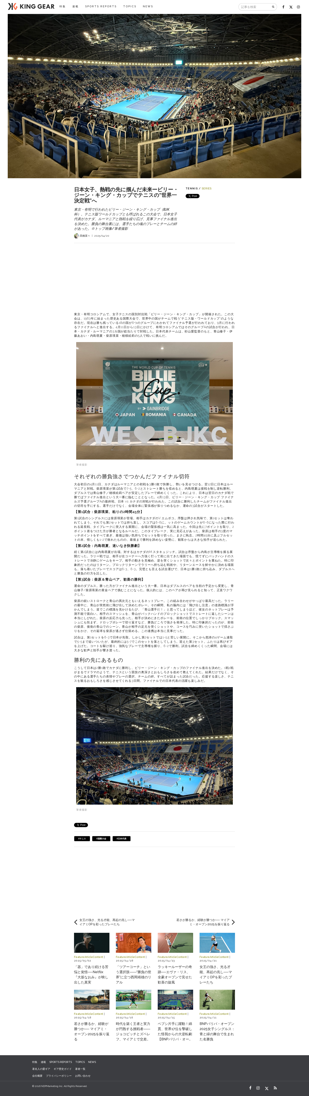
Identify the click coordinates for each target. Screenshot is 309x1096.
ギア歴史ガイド (63, 1068)
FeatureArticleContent (88, 957)
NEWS (148, 6)
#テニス (82, 838)
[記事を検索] (254, 7)
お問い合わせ (83, 1075)
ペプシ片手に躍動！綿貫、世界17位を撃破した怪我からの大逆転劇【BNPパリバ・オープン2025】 (175, 1034)
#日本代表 (121, 838)
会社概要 (37, 1075)
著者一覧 (80, 1068)
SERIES (207, 188)
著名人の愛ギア (41, 1068)
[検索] (273, 7)
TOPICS (129, 6)
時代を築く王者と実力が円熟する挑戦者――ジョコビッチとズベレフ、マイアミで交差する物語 (133, 1034)
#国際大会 (101, 838)
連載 (75, 6)
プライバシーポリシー (59, 1075)
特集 (62, 6)
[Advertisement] (154, 273)
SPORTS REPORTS (101, 6)
